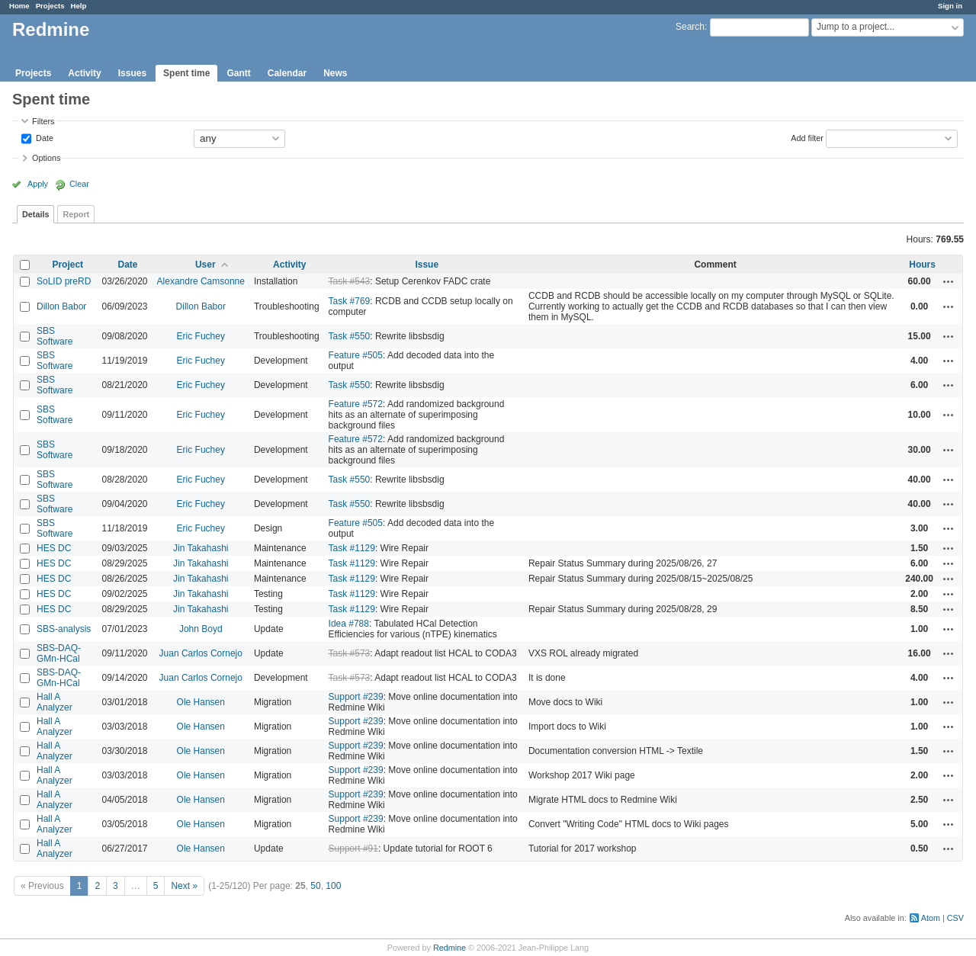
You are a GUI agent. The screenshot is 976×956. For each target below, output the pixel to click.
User (205, 264)
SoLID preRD (64, 281)
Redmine (449, 947)
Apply (37, 183)
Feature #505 (356, 355)
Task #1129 (352, 548)
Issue (426, 264)
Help (79, 6)
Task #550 (350, 336)
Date (43, 137)
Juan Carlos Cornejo (200, 653)
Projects (50, 6)
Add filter (807, 137)
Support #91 (353, 848)
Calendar (287, 73)
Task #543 (350, 281)
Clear (79, 183)
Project (67, 264)
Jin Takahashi (201, 548)
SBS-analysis (64, 629)
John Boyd (201, 629)
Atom (930, 917)
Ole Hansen (201, 702)
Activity (84, 73)
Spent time (186, 73)
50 (315, 886)
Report (76, 214)
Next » (184, 886)
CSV (955, 917)
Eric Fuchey (201, 336)
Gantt (238, 73)
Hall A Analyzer (54, 702)
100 (333, 886)
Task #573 (350, 653)
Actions (948, 281)
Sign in (950, 6)
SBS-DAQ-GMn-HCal (59, 653)
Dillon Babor (61, 306)
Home (19, 6)
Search (690, 26)
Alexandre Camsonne (201, 281)
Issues (132, 73)
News (335, 73)
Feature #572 (356, 404)
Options (46, 157)
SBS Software (54, 336)
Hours (922, 264)
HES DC (54, 548)
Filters (43, 121)
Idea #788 (349, 623)
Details (35, 214)
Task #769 (350, 301)
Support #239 (356, 696)
